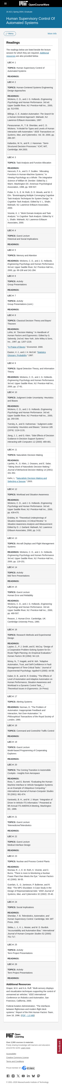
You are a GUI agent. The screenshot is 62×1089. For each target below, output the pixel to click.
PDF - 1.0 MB (27, 1015)
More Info (52, 33)
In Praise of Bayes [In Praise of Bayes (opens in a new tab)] (16, 347)
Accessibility (11, 1054)
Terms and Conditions (15, 1061)
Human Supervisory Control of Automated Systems (30, 20)
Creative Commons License (17, 1057)
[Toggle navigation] (5, 3)
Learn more (25, 1048)
